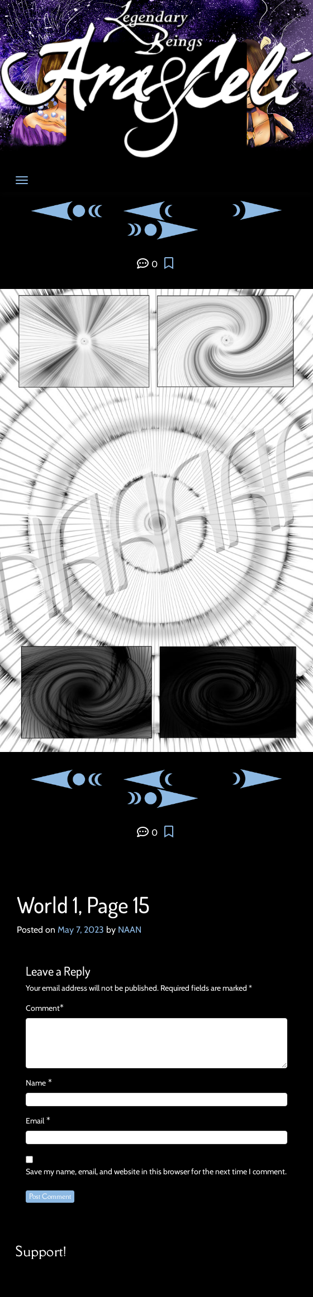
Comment (43, 1008)
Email (35, 1121)
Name (36, 1083)
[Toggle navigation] (22, 180)
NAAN (129, 929)
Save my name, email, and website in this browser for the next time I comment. (156, 1171)
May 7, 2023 (81, 929)
